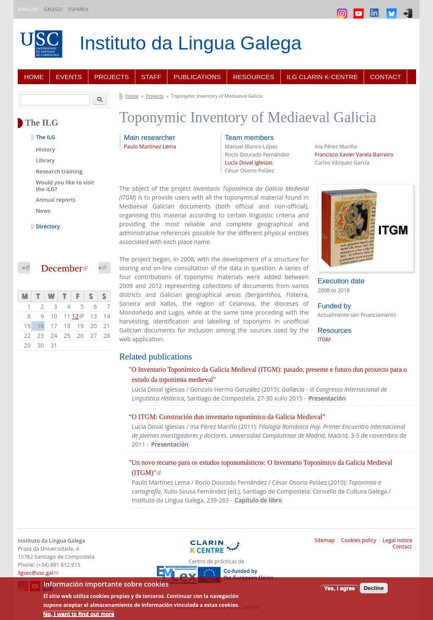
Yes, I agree (339, 588)
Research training (59, 171)
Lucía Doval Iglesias (249, 162)
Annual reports (56, 199)
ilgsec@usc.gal (38, 572)
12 (78, 316)
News (43, 210)
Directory (48, 226)
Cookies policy (358, 540)
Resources (253, 76)
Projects (111, 76)
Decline (374, 588)
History (45, 149)
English (28, 9)
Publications (197, 76)
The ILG (45, 137)
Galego (53, 9)
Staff (151, 76)
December (64, 268)
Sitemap (325, 540)
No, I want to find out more (78, 614)
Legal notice (397, 540)
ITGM (324, 339)
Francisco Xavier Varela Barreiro (354, 154)
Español (78, 9)
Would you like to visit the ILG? (65, 185)
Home (34, 76)
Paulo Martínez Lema (150, 146)
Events (69, 76)
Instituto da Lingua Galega (190, 43)
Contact (385, 76)
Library (45, 160)
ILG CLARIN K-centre (322, 76)
